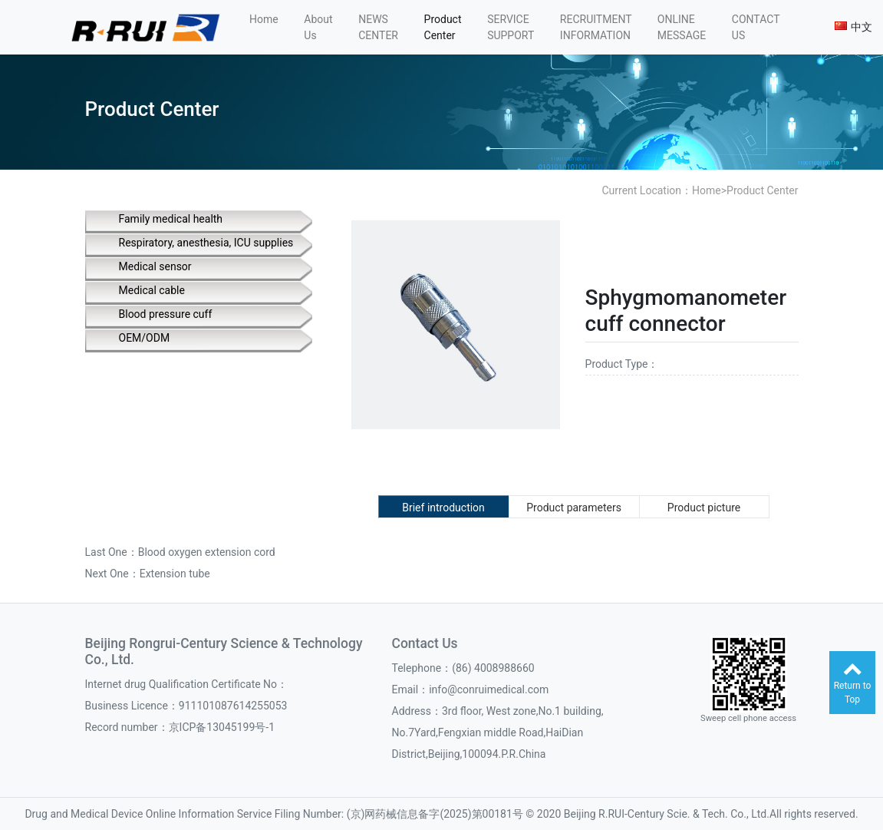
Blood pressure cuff (166, 314)
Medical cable (152, 290)
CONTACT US (755, 27)
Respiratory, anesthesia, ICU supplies (206, 242)
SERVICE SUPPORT (510, 27)
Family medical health (171, 219)
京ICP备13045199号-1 (222, 727)
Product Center (443, 27)
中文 (853, 27)
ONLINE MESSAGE (681, 27)
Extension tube (175, 573)
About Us (318, 27)
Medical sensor (155, 266)
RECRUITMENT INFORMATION (595, 27)
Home (263, 19)
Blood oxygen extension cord (206, 552)
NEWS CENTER (378, 27)
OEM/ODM (144, 338)
